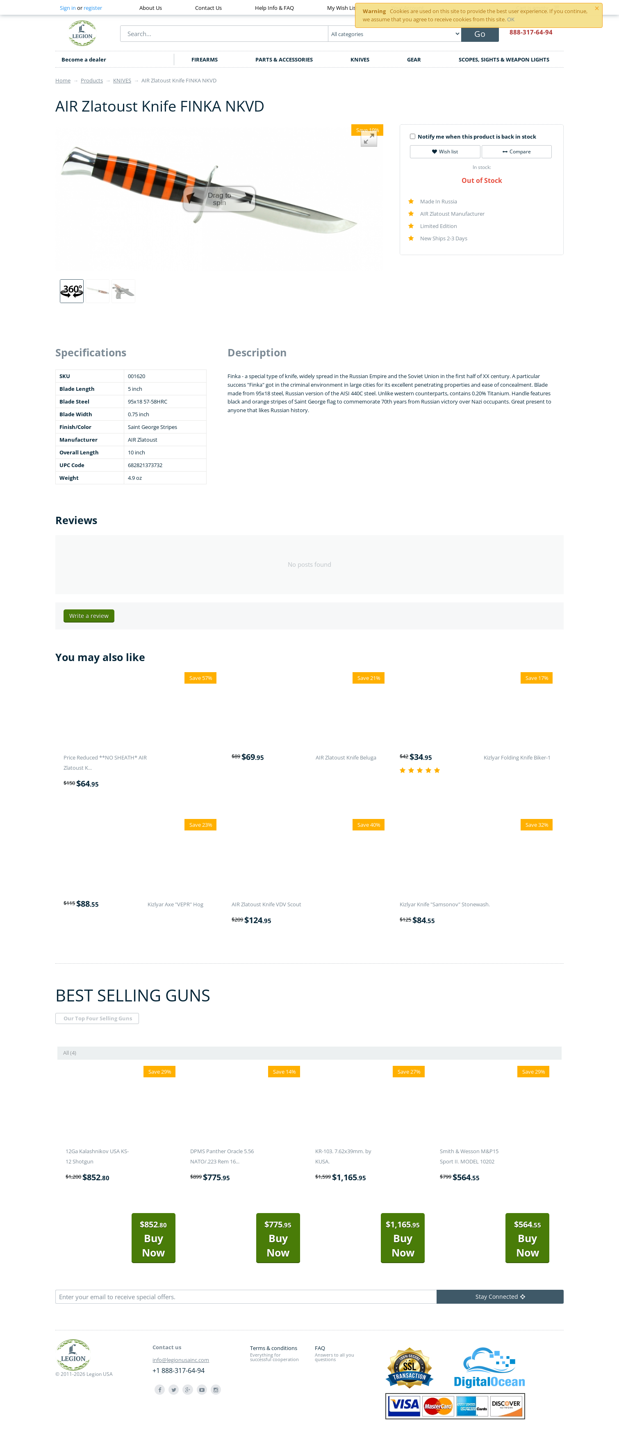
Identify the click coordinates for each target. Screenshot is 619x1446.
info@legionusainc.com (180, 1360)
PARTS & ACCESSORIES (284, 59)
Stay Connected (500, 1296)
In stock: (482, 167)
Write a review (89, 616)
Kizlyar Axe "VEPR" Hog (175, 904)
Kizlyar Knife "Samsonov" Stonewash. (445, 904)
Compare (517, 151)
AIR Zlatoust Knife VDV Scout (266, 904)
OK (510, 19)
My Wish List (342, 7)
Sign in (68, 7)
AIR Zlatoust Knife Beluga (346, 757)
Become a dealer (83, 59)
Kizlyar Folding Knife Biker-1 (517, 757)
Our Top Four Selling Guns (98, 1018)
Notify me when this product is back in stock (473, 136)
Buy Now (153, 1239)
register (93, 7)
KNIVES (359, 59)
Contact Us (208, 7)
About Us (150, 7)
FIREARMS (204, 59)
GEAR (414, 59)
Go (479, 33)
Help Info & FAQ (274, 7)
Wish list (445, 151)
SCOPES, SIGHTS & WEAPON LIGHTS (504, 59)
